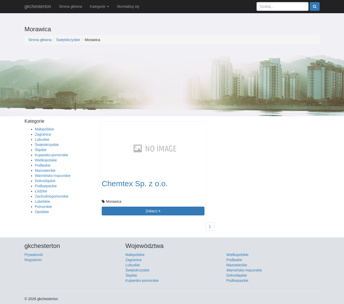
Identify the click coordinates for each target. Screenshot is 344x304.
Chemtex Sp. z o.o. (135, 183)
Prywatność (34, 255)
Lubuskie (42, 139)
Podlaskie (43, 165)
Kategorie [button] (99, 6)
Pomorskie (43, 207)
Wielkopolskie (46, 160)
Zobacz (152, 211)
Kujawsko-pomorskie (51, 155)
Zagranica (43, 134)
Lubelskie (42, 201)
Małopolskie (44, 129)
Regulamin (33, 260)
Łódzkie (41, 191)
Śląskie (41, 150)
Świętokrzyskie (68, 40)
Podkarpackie (46, 186)
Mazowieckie (45, 170)
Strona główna (70, 6)
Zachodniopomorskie (52, 196)
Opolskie (42, 212)
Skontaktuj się (128, 6)
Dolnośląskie (45, 181)
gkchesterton (38, 6)
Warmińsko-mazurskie (53, 176)
